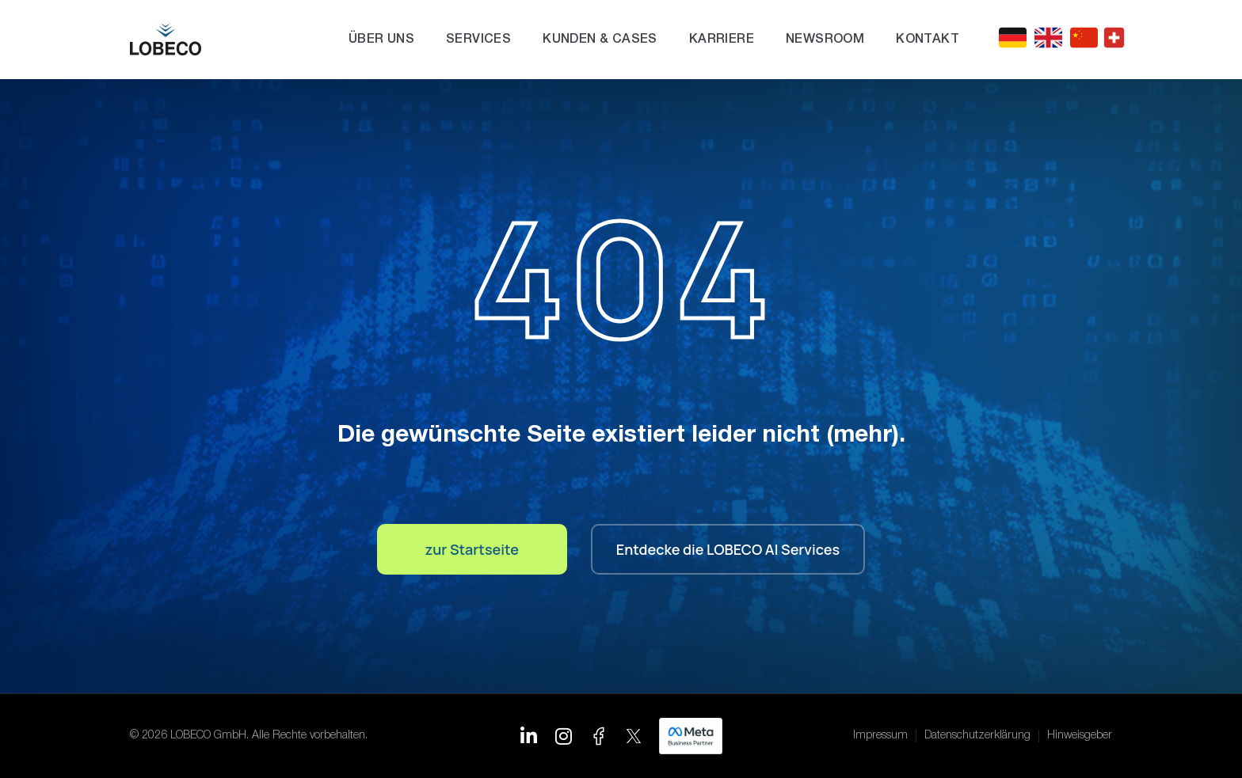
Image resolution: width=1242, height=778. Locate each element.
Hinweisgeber (1079, 736)
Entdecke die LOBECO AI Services (728, 549)
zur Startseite (472, 549)
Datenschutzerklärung (977, 736)
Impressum (880, 736)
